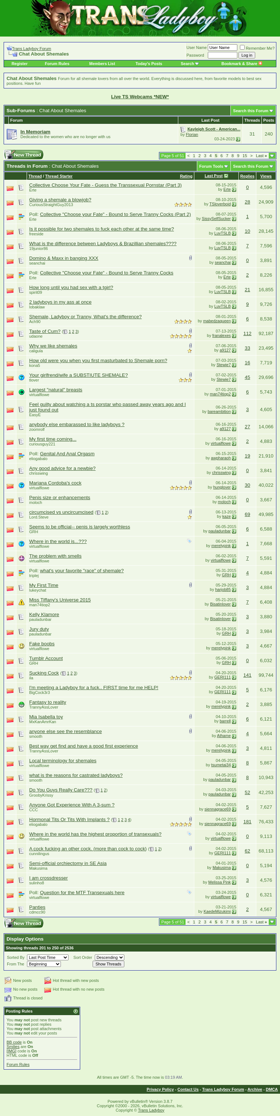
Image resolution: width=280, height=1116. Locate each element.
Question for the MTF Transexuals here (82, 892)
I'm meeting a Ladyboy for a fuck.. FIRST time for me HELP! (93, 687)
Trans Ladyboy (151, 1110)
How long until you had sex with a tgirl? (71, 287)
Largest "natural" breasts (55, 389)
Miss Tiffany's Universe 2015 (60, 600)
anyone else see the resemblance (65, 731)
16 (247, 362)
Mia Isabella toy (46, 717)
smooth (35, 736)
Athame (224, 735)
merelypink (221, 545)
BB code (14, 1042)
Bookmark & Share (241, 63)
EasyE (35, 415)
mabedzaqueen (217, 321)
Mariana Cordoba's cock (55, 483)
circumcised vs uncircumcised (61, 512)
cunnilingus (39, 853)
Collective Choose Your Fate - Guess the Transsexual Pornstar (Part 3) (105, 185)
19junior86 (38, 248)
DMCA (272, 1089)
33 (247, 348)
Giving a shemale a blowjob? (60, 199)
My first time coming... (53, 439)
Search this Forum (250, 111)
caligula (36, 351)
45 (247, 377)
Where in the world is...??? (58, 541)
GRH (33, 531)
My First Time (43, 585)
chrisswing (38, 473)
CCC (33, 810)
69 (247, 514)
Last (261, 155)
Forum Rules (57, 63)
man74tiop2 (220, 394)
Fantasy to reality (47, 702)
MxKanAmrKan (42, 722)
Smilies (13, 1046)
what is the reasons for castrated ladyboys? (75, 775)
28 (247, 202)
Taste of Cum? (45, 331)
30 (247, 485)
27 (247, 426)
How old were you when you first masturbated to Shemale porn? (98, 360)
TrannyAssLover (43, 707)
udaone (36, 336)
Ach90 (34, 321)
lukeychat (37, 590)
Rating (186, 176)
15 (244, 155)
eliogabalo (38, 458)
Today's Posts (149, 63)
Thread (35, 176)
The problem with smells (55, 556)
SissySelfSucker (216, 218)
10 (247, 231)
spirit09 (35, 292)
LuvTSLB (222, 233)
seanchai (37, 263)
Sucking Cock (44, 673)
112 (248, 333)
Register (20, 63)
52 (247, 792)
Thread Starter (59, 176)
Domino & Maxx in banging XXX (63, 258)
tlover (34, 380)
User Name (197, 47)
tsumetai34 (221, 765)
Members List (102, 63)
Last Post (214, 176)
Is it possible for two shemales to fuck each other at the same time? (101, 229)
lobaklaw (37, 307)
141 (248, 675)
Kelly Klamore (44, 614)
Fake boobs (42, 643)
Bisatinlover (220, 604)
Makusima (38, 868)
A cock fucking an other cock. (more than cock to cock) (88, 848)
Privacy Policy (160, 1089)
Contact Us (188, 1089)
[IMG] (11, 1051)
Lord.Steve (38, 517)
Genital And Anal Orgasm (67, 453)
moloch (35, 502)
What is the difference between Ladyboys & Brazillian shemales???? (102, 243)
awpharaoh (221, 458)
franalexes (221, 335)
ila (31, 678)
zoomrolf (36, 429)
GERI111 (222, 677)
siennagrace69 (218, 809)
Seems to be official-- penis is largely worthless (79, 526)
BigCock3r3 (39, 692)
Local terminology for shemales (62, 760)
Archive (255, 1089)
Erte (32, 190)
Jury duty (39, 629)
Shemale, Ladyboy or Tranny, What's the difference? (85, 316)
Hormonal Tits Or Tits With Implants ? (69, 819)
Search (187, 63)
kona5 (34, 365)
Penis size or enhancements (59, 497)
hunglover (222, 487)
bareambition (219, 411)
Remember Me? (257, 48)
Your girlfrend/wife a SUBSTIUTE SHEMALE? (78, 375)
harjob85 (223, 589)
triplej (34, 575)
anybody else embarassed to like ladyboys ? (77, 424)
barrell (225, 721)
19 (247, 456)
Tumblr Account (46, 658)
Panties (37, 907)
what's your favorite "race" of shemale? (82, 570)
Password (195, 55)
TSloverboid (220, 204)
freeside (36, 234)
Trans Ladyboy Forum (31, 48)
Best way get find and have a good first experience (83, 746)
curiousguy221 (42, 444)
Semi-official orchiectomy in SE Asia (67, 863)
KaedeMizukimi (217, 911)
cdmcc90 (37, 912)
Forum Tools (211, 166)
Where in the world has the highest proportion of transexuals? (95, 834)
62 (247, 851)
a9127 (225, 350)
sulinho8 (36, 883)
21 (247, 289)
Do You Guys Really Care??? (60, 790)
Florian (192, 134)
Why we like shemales (53, 346)
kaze (226, 516)
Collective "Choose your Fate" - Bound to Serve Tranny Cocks (107, 273)
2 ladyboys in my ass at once (60, 302)
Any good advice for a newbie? (62, 468)
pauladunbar (220, 531)
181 (248, 821)
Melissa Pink (219, 882)
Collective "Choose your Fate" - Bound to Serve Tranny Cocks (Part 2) (115, 214)
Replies (247, 176)
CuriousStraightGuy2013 (51, 204)
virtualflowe (39, 394)
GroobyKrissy (41, 795)
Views (266, 176)
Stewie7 (224, 364)
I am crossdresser (48, 878)
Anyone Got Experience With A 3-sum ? (71, 805)
